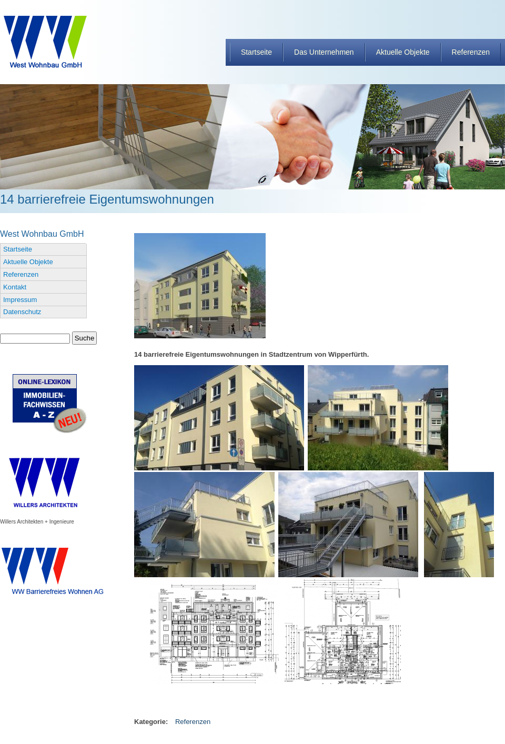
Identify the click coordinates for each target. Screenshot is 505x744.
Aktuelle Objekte (403, 52)
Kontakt (14, 287)
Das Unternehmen (324, 52)
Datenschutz (22, 312)
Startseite (256, 52)
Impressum (20, 300)
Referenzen (471, 52)
